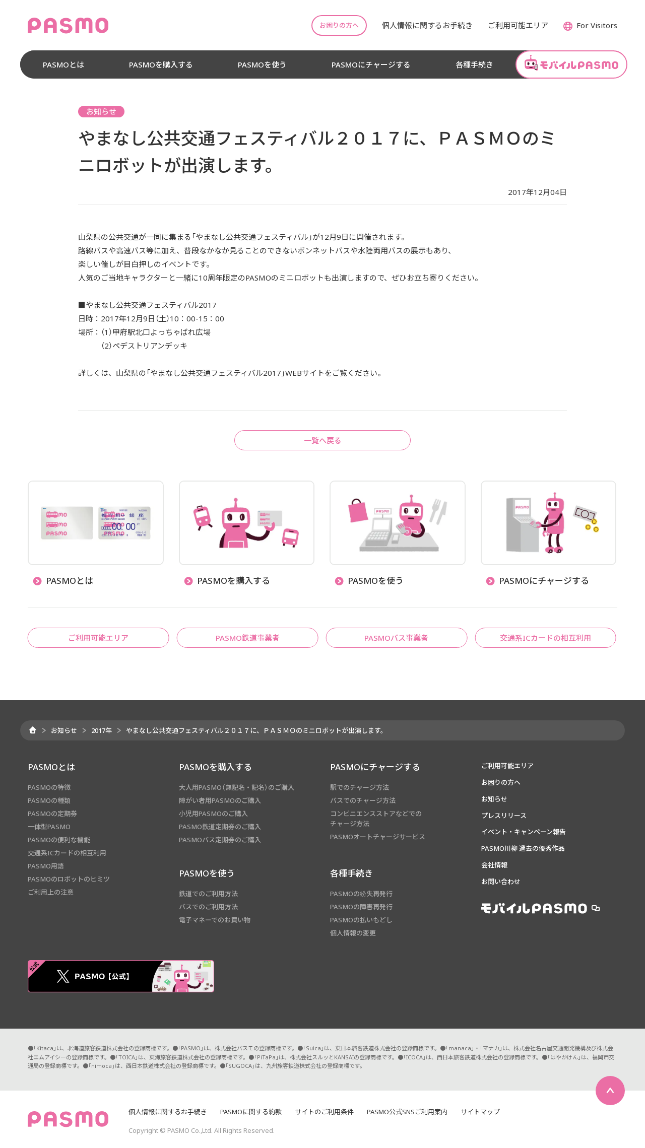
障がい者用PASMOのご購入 (220, 800)
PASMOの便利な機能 (59, 839)
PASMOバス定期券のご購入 (220, 839)
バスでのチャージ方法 (363, 800)
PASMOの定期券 (52, 813)
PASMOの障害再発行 (361, 906)
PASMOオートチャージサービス (377, 836)
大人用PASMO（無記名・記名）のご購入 (236, 787)
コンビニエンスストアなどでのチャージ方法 (376, 818)
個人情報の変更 (353, 932)
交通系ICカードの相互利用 (67, 852)
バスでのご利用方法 (208, 906)
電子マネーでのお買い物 (214, 919)
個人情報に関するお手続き (167, 1111)
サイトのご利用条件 (324, 1111)
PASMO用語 (46, 865)
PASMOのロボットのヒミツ (69, 879)
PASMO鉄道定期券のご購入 (220, 826)
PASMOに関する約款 (251, 1111)
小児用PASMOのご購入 (213, 813)
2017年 (101, 730)
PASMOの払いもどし (361, 919)
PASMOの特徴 (49, 787)
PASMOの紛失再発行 (361, 893)
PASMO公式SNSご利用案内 (407, 1111)
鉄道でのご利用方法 (208, 893)
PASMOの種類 (49, 800)
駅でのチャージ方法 (359, 787)
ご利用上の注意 (51, 892)
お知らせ (64, 730)
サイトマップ (480, 1111)
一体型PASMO (49, 826)
